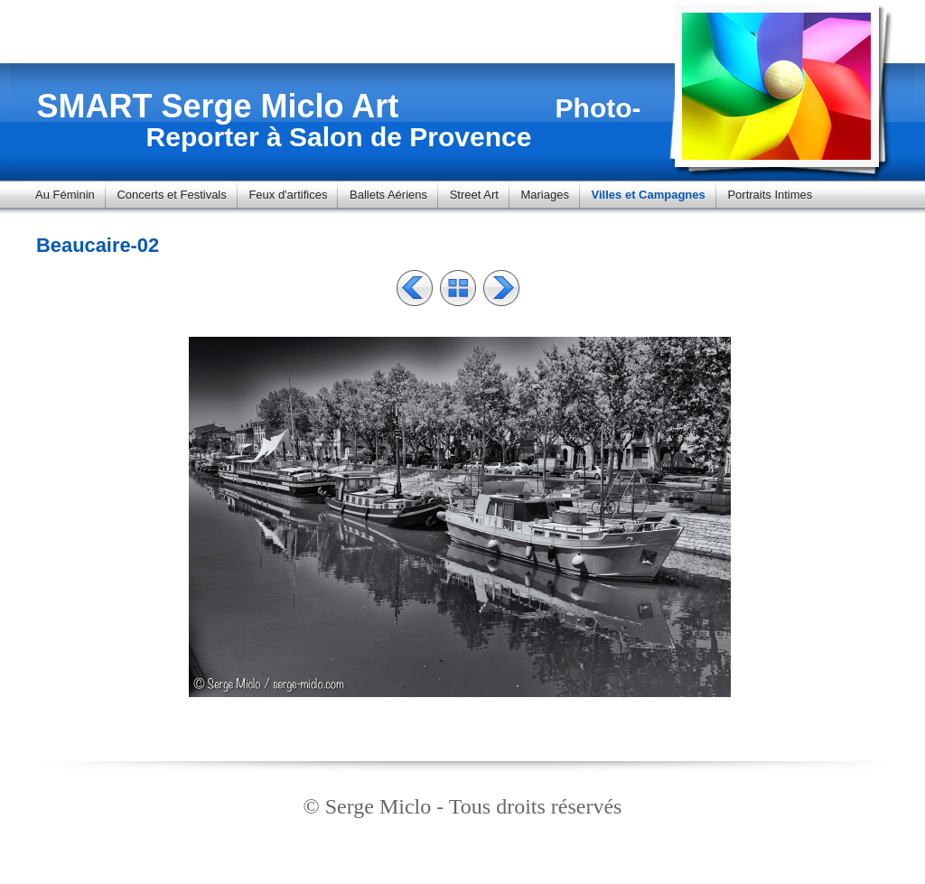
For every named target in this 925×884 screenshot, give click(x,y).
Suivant (501, 288)
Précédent (415, 288)
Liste (458, 288)
